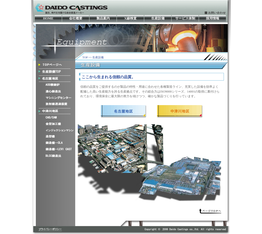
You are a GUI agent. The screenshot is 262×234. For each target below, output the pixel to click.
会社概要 (75, 18)
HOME (48, 18)
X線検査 (130, 18)
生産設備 (158, 18)
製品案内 (103, 18)
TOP (85, 57)
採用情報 (212, 18)
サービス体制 (185, 18)
